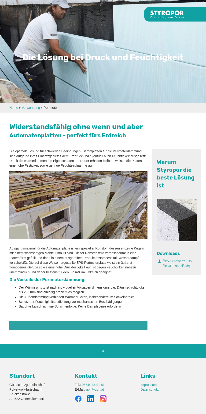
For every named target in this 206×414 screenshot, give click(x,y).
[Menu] (72, 13)
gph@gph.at (95, 389)
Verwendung (31, 108)
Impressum (148, 385)
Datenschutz (149, 389)
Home (13, 108)
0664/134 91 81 (93, 385)
